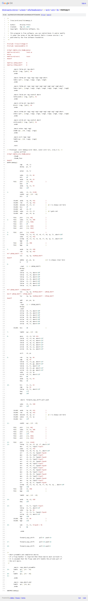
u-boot (23, 10)
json (84, 598)
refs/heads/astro (34, 10)
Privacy (17, 598)
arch (48, 10)
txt (79, 598)
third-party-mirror (10, 10)
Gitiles (12, 598)
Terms (23, 598)
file (43, 15)
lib (58, 10)
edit (48, 15)
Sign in (84, 3)
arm (53, 10)
